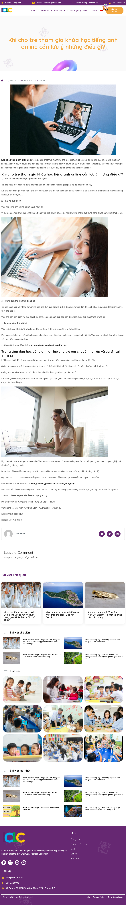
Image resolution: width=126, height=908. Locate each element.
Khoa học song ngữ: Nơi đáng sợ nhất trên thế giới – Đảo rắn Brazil (62, 615)
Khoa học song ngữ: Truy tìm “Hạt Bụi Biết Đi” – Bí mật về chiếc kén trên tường (105, 615)
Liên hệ (94, 10)
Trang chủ (34, 10)
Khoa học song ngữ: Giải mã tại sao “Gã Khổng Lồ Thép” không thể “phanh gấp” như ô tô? (104, 656)
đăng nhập (18, 557)
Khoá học (59, 10)
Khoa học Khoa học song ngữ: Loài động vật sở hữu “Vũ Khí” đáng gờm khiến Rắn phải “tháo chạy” (20, 616)
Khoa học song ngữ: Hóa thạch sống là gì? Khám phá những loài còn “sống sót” (102, 808)
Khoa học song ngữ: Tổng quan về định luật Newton (41, 808)
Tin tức (86, 10)
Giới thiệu (46, 10)
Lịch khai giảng (74, 10)
